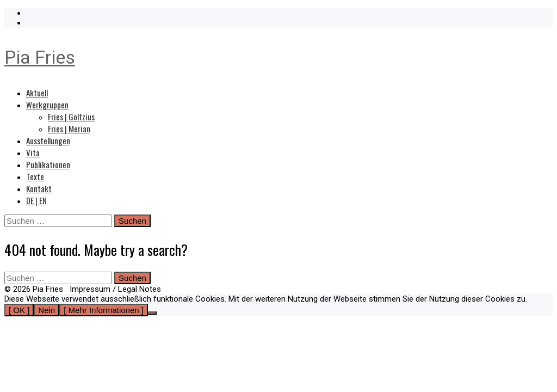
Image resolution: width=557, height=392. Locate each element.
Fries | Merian (69, 128)
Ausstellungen (48, 140)
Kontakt (39, 188)
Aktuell (37, 93)
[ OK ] (19, 310)
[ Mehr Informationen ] (104, 310)
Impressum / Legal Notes (115, 289)
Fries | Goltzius (71, 116)
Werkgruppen (47, 105)
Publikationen (48, 164)
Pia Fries (39, 57)
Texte (35, 176)
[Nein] (152, 313)
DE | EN (36, 200)
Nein (46, 310)
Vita (33, 152)
